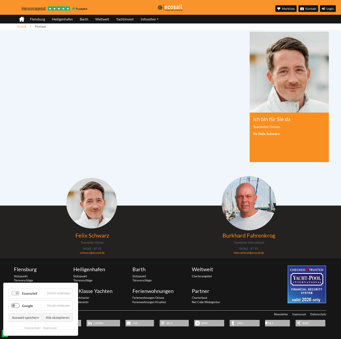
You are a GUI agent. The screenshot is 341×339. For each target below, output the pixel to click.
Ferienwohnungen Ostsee (148, 297)
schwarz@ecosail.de (92, 252)
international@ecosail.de (249, 252)
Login (328, 8)
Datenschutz (318, 314)
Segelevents (81, 302)
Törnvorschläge (23, 280)
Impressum (299, 314)
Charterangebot (202, 276)
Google (27, 306)
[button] (103, 323)
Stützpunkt (21, 276)
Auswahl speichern (25, 317)
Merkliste (286, 8)
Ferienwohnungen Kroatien (149, 302)
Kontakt (308, 8)
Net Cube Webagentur (206, 302)
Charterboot (199, 297)
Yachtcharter (81, 297)
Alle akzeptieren (57, 317)
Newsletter (281, 314)
